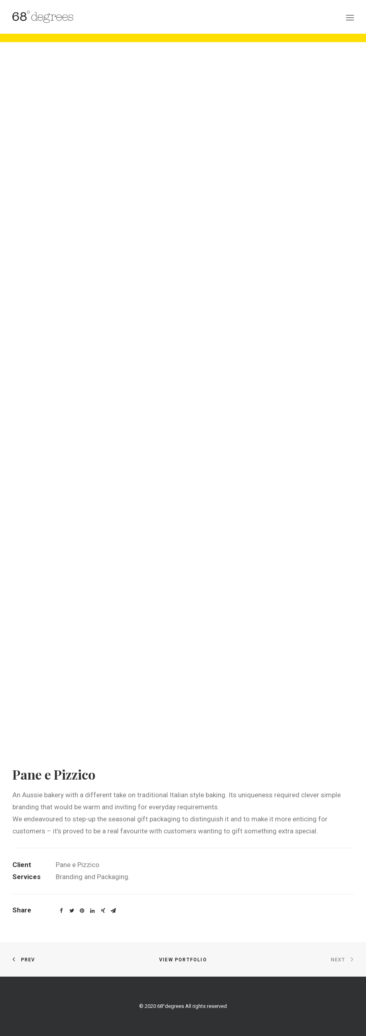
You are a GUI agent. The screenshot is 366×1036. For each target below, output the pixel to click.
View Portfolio (183, 960)
